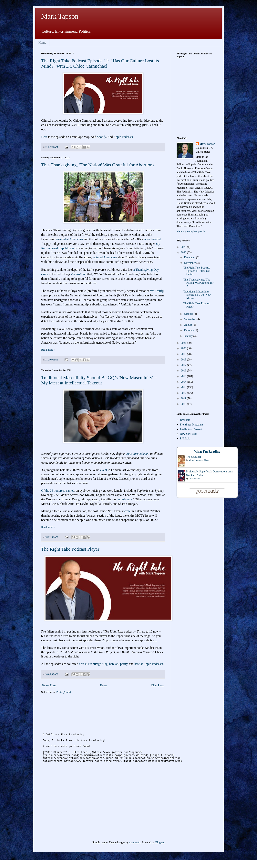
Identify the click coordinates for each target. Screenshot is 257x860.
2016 (184, 370)
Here (44, 136)
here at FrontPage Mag (93, 664)
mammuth (134, 842)
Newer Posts (49, 685)
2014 (184, 381)
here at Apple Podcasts (148, 664)
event (103, 470)
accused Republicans (61, 248)
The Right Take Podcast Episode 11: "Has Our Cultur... (196, 271)
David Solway (194, 479)
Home (42, 42)
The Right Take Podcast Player (70, 549)
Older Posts (157, 685)
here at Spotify (118, 664)
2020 (184, 348)
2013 (184, 387)
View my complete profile (191, 231)
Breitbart (185, 419)
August (188, 324)
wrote (126, 511)
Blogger (159, 842)
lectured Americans (105, 257)
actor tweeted (152, 239)
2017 (184, 365)
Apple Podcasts (123, 136)
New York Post (188, 433)
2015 (184, 376)
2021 (184, 342)
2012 (184, 392)
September (190, 319)
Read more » (48, 349)
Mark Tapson (59, 16)
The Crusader (193, 456)
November (190, 262)
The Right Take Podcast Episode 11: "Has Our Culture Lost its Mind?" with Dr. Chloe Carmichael (100, 63)
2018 (184, 359)
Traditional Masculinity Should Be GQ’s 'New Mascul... (197, 295)
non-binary (125, 499)
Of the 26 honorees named (57, 490)
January (188, 336)
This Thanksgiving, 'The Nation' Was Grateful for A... (198, 283)
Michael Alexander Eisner (199, 460)
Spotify (101, 136)
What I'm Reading (207, 451)
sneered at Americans (69, 239)
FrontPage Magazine (191, 424)
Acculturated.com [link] (137, 453)
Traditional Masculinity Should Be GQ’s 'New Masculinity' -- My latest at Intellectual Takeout (99, 380)
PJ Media (185, 438)
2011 (184, 398)
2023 (184, 247)
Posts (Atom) (63, 692)
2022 (184, 252)
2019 (184, 354)
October (189, 313)
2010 (184, 403)
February (189, 330)
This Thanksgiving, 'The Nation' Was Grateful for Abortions (97, 164)
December (190, 257)
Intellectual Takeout (191, 429)
